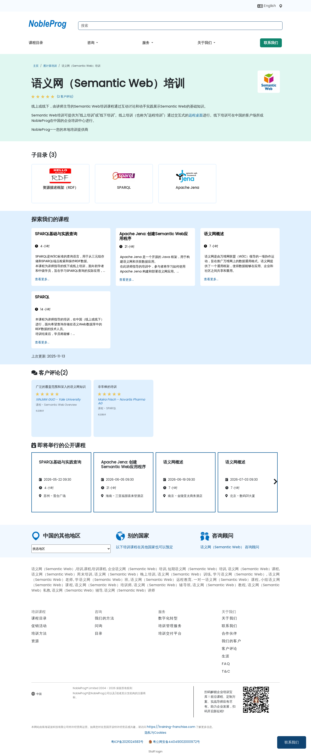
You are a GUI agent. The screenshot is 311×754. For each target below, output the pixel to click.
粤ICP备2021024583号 (127, 741)
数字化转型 (168, 618)
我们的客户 (231, 641)
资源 (35, 641)
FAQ (226, 663)
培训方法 (39, 633)
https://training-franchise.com (171, 727)
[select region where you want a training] (71, 548)
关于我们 (205, 42)
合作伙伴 (229, 633)
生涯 (226, 656)
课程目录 (36, 42)
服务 (146, 42)
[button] (274, 481)
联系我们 (292, 742)
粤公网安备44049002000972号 (176, 741)
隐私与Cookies (155, 732)
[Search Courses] (180, 25)
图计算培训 (50, 66)
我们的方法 (104, 618)
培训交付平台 (170, 633)
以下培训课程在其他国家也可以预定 (144, 547)
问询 (99, 626)
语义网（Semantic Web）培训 (81, 66)
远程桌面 (196, 115)
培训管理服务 (170, 625)
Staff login (155, 751)
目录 (99, 633)
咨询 (91, 42)
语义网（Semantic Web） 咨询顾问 (229, 547)
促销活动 (39, 625)
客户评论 (229, 648)
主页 (36, 66)
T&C (226, 671)
